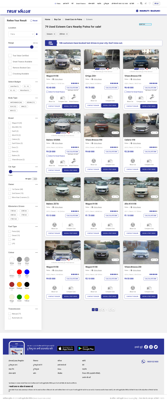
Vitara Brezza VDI (93, 140)
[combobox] (21, 34)
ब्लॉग (34, 373)
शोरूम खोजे (91, 3)
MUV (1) (13, 110)
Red (19, 276)
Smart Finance (81, 3)
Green (19, 301)
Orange (19, 288)
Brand (10, 118)
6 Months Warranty (136, 71)
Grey (19, 264)
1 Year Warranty (97, 71)
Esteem (50, 34)
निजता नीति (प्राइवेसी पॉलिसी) (91, 373)
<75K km (24, 215)
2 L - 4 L (26, 86)
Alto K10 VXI (130, 204)
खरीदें (83, 361)
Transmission (14, 309)
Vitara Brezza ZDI (133, 267)
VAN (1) (23, 106)
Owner (11, 184)
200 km (62, 34)
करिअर (60, 361)
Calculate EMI (72, 88)
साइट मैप (11, 369)
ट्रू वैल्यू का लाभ (13, 365)
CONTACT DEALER (54, 106)
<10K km (13, 211)
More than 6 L (24, 90)
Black (27, 288)
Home (47, 19)
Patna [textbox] (13, 34)
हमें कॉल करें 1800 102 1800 (120, 3)
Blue (27, 276)
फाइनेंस (99, 3)
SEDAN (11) (31, 102)
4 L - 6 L (12, 90)
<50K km (13, 215)
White (11, 264)
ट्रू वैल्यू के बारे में (37, 365)
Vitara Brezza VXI (133, 76)
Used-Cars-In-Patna (73, 19)
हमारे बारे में (66, 3)
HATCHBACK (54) (16, 102)
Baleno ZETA (52, 204)
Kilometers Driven (16, 206)
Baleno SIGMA (53, 140)
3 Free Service (107, 71)
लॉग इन (156, 3)
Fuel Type (12, 226)
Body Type (12, 98)
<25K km (24, 211)
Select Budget (14, 82)
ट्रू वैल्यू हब (106, 3)
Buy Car (57, 19)
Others (11, 276)
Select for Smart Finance (55, 92)
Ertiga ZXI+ (90, 76)
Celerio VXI (130, 140)
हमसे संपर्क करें (62, 365)
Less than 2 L (14, 86)
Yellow (26, 301)
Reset (35, 21)
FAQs (59, 369)
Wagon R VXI (52, 76)
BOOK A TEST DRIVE (70, 106)
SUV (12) (13, 106)
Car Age (12, 167)
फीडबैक (60, 373)
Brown (11, 289)
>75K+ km (13, 219)
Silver (27, 264)
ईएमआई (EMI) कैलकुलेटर (16, 361)
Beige (11, 301)
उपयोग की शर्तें (86, 377)
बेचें (72, 3)
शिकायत (35, 361)
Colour (11, 252)
